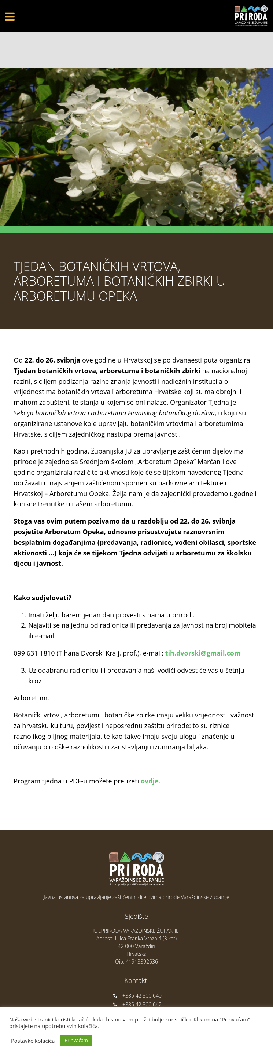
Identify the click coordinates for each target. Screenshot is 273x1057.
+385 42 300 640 (136, 995)
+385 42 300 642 (136, 1004)
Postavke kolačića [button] (33, 1040)
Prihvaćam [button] (76, 1040)
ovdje (150, 781)
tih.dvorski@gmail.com (203, 653)
